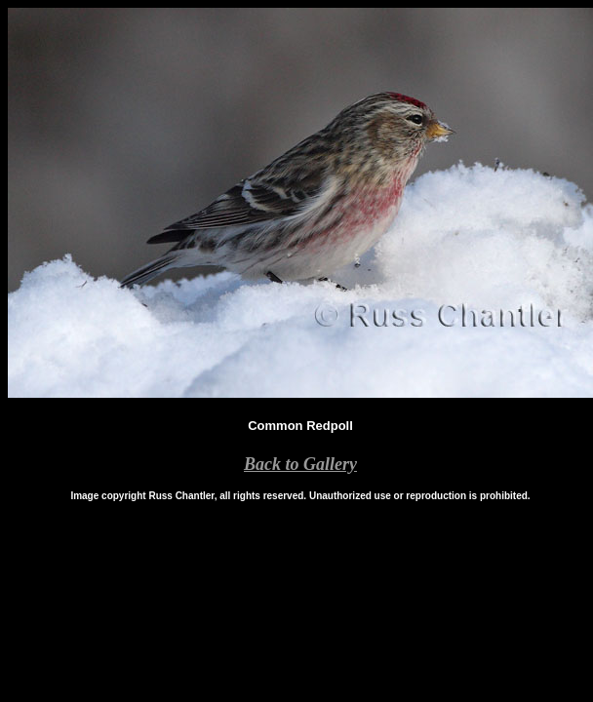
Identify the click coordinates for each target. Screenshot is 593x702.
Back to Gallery (300, 464)
